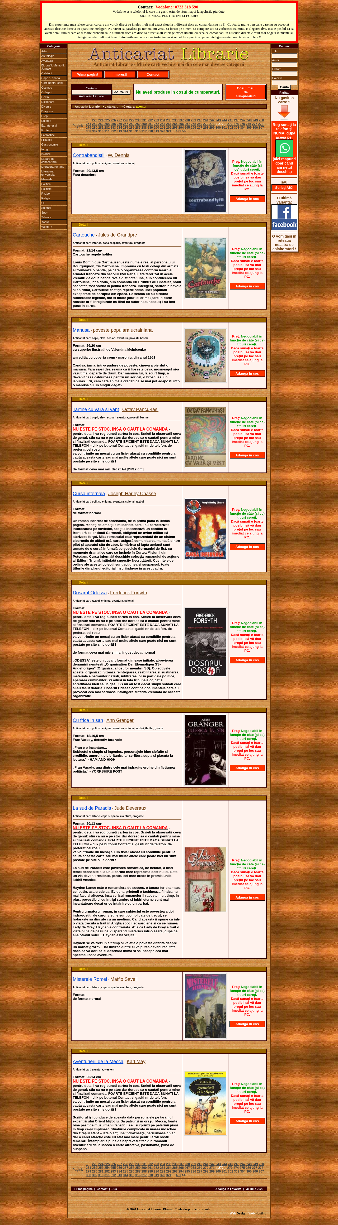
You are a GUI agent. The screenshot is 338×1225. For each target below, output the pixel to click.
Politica (46, 184)
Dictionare (48, 101)
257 (125, 124)
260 (144, 124)
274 (236, 124)
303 (236, 127)
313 (119, 131)
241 (205, 120)
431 (178, 131)
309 (94, 131)
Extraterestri (49, 125)
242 (212, 120)
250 (261, 120)
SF (43, 203)
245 (230, 120)
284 (119, 127)
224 (101, 120)
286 (131, 127)
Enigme (46, 120)
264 (168, 124)
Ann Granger (120, 720)
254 (107, 124)
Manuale (47, 179)
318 (150, 131)
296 (193, 127)
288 (144, 127)
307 (261, 127)
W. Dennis (118, 155)
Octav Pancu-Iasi (140, 409)
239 (193, 120)
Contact (153, 74)
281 (101, 127)
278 (261, 124)
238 (187, 120)
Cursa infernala (89, 493)
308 (88, 131)
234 (162, 120)
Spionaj (46, 207)
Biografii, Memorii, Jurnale (53, 67)
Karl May (136, 1061)
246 (236, 120)
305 (249, 127)
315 (131, 131)
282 (107, 127)
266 (181, 124)
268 (193, 124)
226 (113, 120)
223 (94, 120)
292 (168, 127)
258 (131, 124)
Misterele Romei (90, 979)
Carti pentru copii (52, 82)
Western (46, 226)
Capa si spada (50, 78)
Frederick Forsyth (128, 592)
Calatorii (46, 73)
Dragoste (47, 111)
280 (94, 127)
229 (131, 120)
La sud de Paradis (92, 808)
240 (199, 120)
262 (156, 124)
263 (162, 124)
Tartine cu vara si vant (96, 409)
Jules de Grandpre (117, 235)
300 (218, 127)
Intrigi (45, 149)
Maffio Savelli (124, 979)
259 (137, 124)
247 (243, 120)
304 (243, 127)
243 (218, 120)
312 (113, 131)
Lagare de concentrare (49, 160)
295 (187, 127)
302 (230, 127)
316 (137, 131)
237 (181, 120)
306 (255, 127)
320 (162, 131)
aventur (141, 106)
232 (150, 120)
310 (101, 131)
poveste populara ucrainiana (123, 330)
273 (230, 124)
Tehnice (46, 217)
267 (187, 124)
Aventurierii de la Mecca (98, 1061)
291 (162, 127)
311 (107, 131)
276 (248, 124)
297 (199, 127)
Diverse (46, 106)
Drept (45, 116)
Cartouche (84, 235)
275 (242, 124)
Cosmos (46, 87)
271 (212, 124)
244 (224, 120)
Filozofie (46, 139)
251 (88, 124)
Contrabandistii (89, 155)
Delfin (45, 97)
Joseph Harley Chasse (132, 493)
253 (101, 124)
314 (125, 131)
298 (205, 127)
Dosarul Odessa (90, 592)
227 (119, 120)
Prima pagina (83, 1188)
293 (174, 127)
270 (205, 124)
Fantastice (48, 135)
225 (107, 120)
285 (125, 127)
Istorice (46, 154)
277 (254, 124)
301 (224, 127)
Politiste (46, 188)
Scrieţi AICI (284, 188)
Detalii (83, 145)
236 (174, 120)
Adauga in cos (247, 199)
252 (94, 124)
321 (168, 131)
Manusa (81, 330)
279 (88, 127)
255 (113, 124)
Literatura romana (52, 166)
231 (144, 120)
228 (125, 120)
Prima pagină (87, 74)
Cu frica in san (88, 720)
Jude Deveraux (130, 808)
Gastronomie (49, 144)
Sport (44, 212)
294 (181, 127)
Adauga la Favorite (228, 1188)
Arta (44, 51)
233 (156, 120)
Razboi (45, 193)
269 (199, 124)
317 (144, 131)
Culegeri (46, 92)
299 (212, 127)
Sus (114, 1188)
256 (119, 124)
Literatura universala (48, 173)
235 (168, 120)
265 (174, 124)
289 (150, 127)
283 (113, 127)
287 (137, 127)
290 (156, 127)
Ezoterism (47, 130)
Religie (45, 198)
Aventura (47, 60)
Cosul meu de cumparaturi (246, 92)
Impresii (120, 74)
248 (249, 120)
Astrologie (47, 55)
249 (255, 120)
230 (137, 120)
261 (150, 124)
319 (156, 131)
